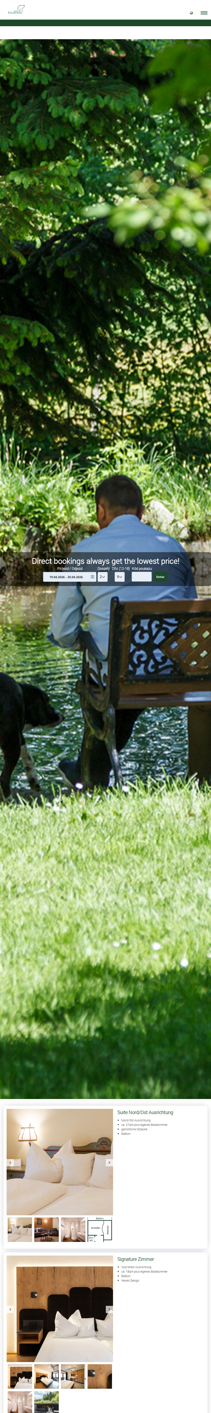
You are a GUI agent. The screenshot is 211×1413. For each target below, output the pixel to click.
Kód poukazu (142, 568)
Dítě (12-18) (121, 568)
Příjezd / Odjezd (69, 568)
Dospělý (104, 568)
